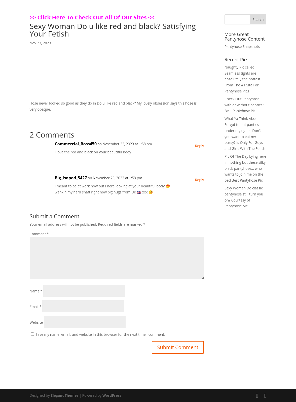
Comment (39, 233)
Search (258, 19)
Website (36, 322)
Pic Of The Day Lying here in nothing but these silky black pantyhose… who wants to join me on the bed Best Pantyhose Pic (245, 168)
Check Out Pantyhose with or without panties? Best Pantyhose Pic (244, 104)
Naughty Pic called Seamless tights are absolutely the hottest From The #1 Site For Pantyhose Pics (242, 79)
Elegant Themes (64, 395)
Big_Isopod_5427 (71, 178)
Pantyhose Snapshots (242, 46)
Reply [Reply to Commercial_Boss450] (199, 145)
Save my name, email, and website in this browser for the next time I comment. (100, 334)
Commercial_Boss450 (76, 144)
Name (36, 291)
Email (36, 306)
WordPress (111, 395)
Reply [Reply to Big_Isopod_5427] (199, 179)
